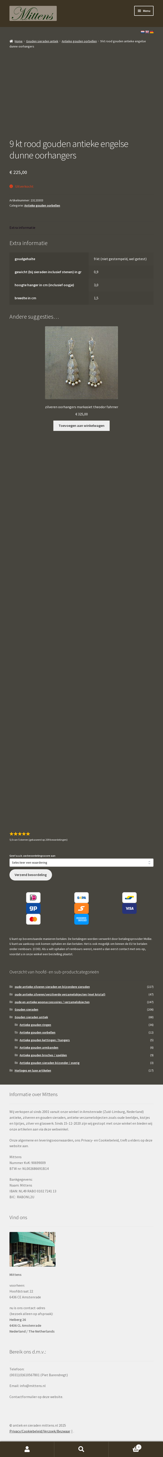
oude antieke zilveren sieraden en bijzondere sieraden (52, 987)
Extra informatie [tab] (22, 227)
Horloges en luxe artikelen (33, 1070)
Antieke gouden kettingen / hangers (45, 1040)
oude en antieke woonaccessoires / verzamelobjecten (52, 1002)
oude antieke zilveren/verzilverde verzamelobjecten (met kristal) (60, 994)
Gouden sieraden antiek (42, 41)
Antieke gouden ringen (35, 1025)
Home (19, 41)
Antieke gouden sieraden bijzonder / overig (49, 1063)
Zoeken (81, 1449)
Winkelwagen (125, 1446)
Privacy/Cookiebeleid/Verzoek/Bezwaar (39, 1431)
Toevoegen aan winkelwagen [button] (81, 425)
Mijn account (27, 1449)
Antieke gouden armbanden (39, 1047)
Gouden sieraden (26, 1009)
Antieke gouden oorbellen (79, 41)
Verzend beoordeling (31, 875)
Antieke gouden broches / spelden (43, 1055)
